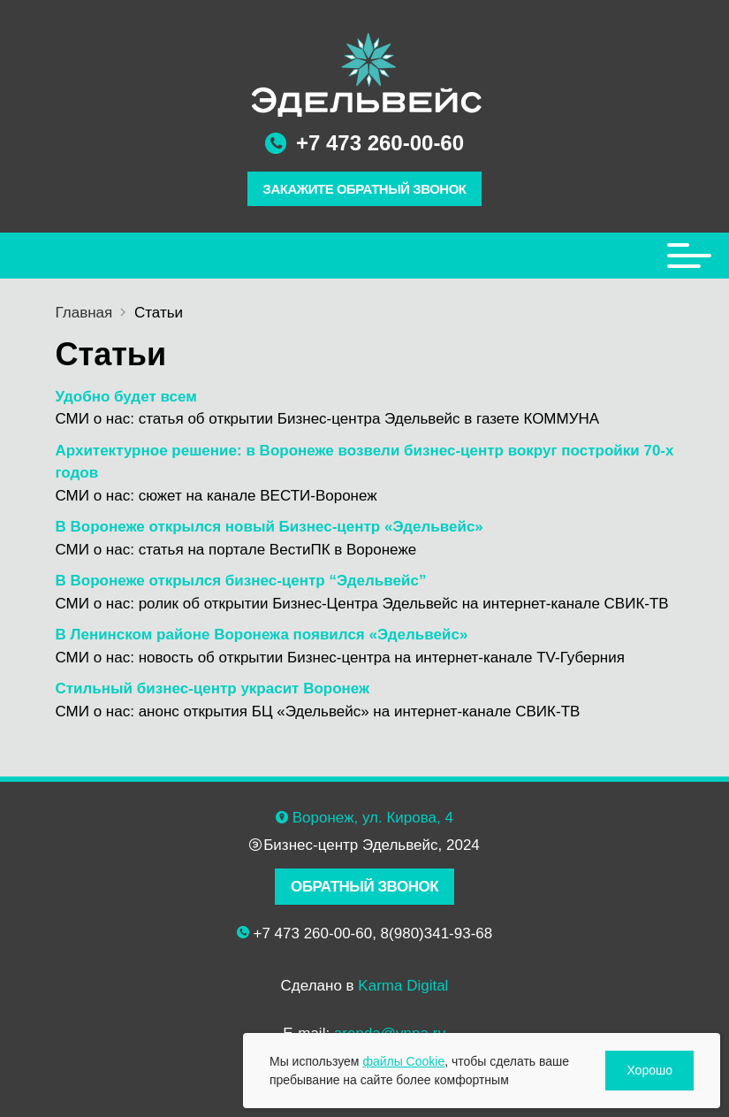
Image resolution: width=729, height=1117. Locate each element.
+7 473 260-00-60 (380, 143)
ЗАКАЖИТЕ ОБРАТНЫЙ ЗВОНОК (365, 188)
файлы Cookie (403, 1061)
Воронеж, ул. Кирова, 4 (372, 817)
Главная (84, 312)
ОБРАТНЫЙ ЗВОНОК (364, 886)
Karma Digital (403, 985)
